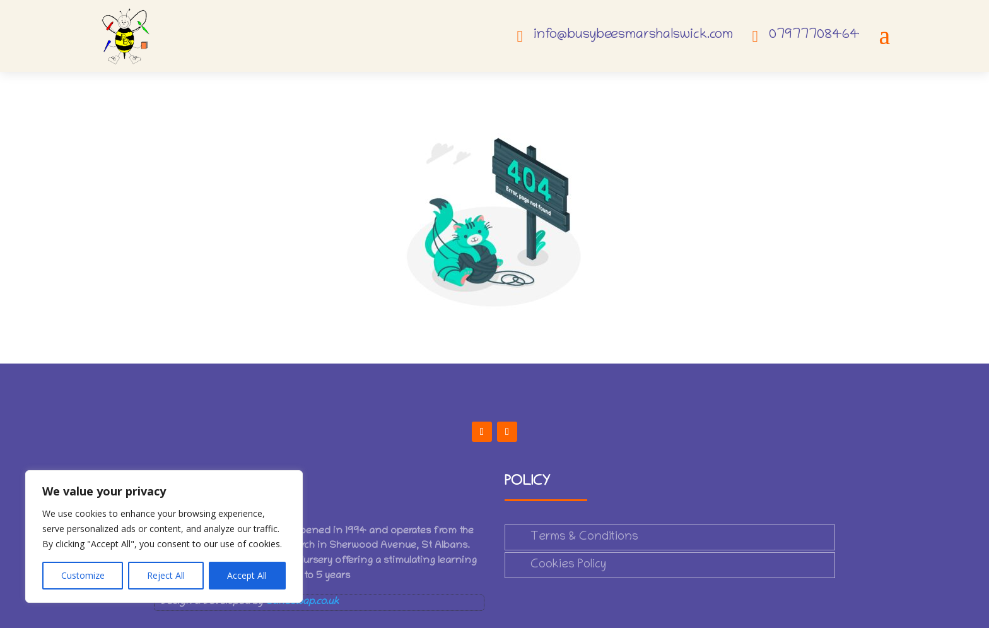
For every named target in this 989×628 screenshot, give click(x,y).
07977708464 (814, 35)
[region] (164, 536)
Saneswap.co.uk (302, 602)
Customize (83, 575)
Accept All (247, 575)
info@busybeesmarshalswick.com (633, 35)
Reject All (166, 575)
